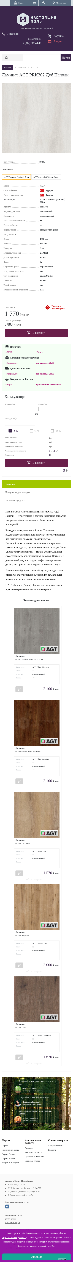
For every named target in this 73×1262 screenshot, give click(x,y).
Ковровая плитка (32, 1161)
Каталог (7, 67)
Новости (52, 1150)
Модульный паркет (10, 1162)
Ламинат (29, 1148)
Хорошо (36, 1256)
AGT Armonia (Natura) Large (46, 177)
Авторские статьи (56, 1145)
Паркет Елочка (8, 1154)
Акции (58, 41)
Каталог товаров (12, 1222)
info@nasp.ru (34, 39)
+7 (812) (31, 43)
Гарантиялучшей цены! (58, 307)
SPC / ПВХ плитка (33, 1152)
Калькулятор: (15, 397)
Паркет (5, 1145)
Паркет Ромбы (8, 1158)
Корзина (59, 35)
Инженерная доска (10, 1150)
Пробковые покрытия (34, 1156)
